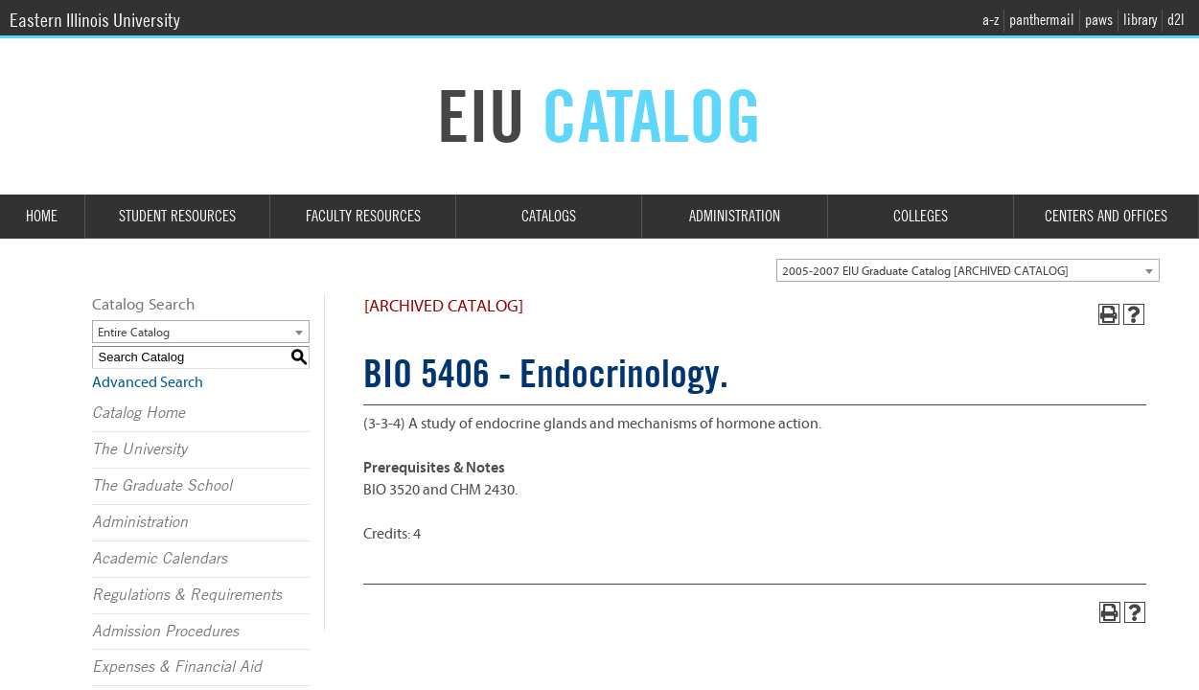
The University (139, 449)
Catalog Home (138, 413)
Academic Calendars (159, 558)
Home (42, 216)
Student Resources (177, 216)
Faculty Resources (363, 216)
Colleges (920, 216)
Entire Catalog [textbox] (134, 332)
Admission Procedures (165, 631)
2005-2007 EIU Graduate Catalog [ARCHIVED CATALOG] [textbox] (925, 271)
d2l (1176, 20)
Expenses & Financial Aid (177, 667)
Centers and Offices (1106, 216)
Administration (734, 216)
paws (1099, 20)
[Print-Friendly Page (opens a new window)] (1108, 314)
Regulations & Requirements (187, 595)
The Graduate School (162, 485)
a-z (990, 20)
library (1140, 20)
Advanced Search (147, 382)
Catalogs (548, 216)
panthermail (1041, 20)
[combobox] (968, 270)
